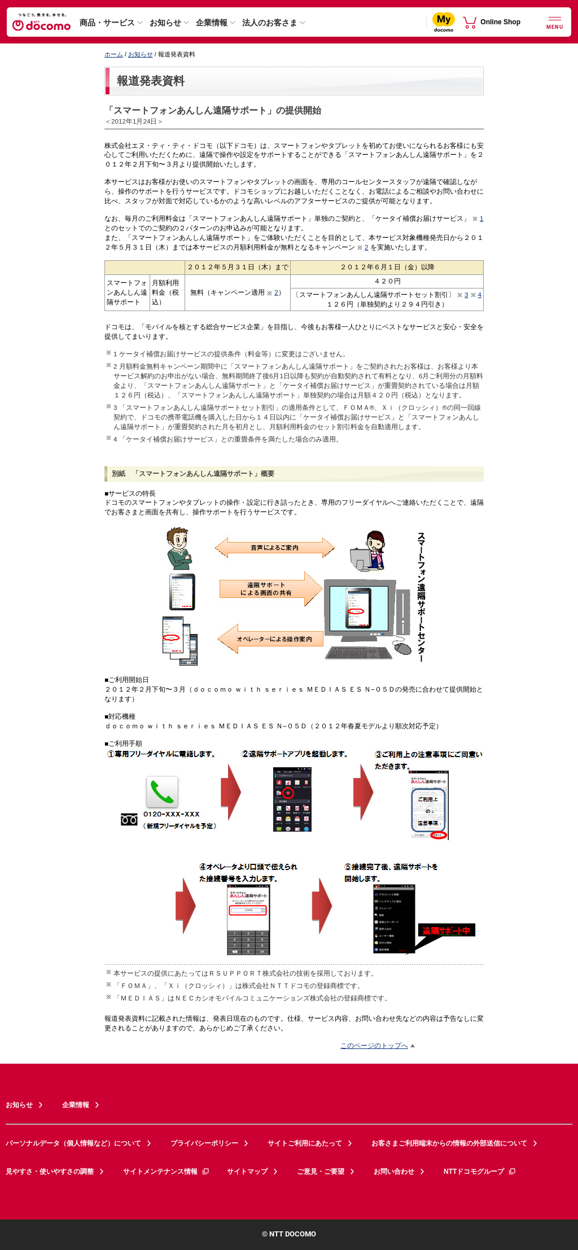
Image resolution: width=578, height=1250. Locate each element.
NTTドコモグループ (480, 1171)
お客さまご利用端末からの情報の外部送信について (449, 1143)
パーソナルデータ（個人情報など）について (73, 1143)
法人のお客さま (269, 22)
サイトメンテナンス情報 (166, 1171)
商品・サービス (107, 22)
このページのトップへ (374, 1045)
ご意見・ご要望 (320, 1171)
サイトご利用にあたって (305, 1143)
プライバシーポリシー (204, 1143)
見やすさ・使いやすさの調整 (50, 1171)
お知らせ (165, 22)
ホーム (113, 54)
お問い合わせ (394, 1171)
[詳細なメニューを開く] (555, 22)
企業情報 (211, 22)
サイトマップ (247, 1171)
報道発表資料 (151, 81)
